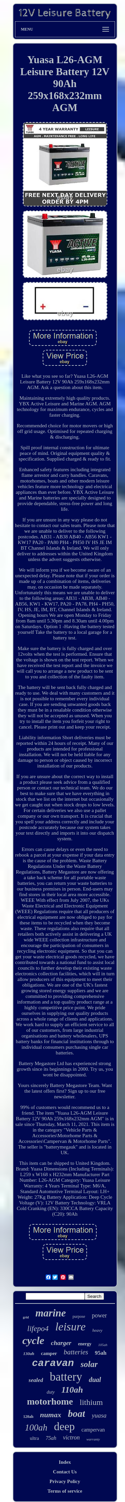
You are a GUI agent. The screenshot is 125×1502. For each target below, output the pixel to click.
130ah (28, 1353)
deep (64, 1427)
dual (95, 1379)
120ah (28, 1416)
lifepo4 (38, 1328)
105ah (102, 1345)
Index (65, 1462)
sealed (36, 1380)
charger (61, 1342)
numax (50, 1415)
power (99, 1315)
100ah (36, 1428)
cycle (33, 1340)
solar (89, 1364)
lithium (91, 1402)
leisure (70, 1326)
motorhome (50, 1401)
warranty (93, 1439)
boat (76, 1413)
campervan (93, 1430)
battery (66, 1376)
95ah (101, 1353)
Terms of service (64, 1491)
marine (50, 1313)
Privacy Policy (64, 1481)
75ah (51, 1438)
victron (71, 1437)
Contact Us (65, 1471)
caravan (53, 1363)
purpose (79, 1316)
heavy (97, 1330)
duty (51, 1392)
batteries (76, 1352)
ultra (34, 1438)
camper (49, 1353)
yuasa (99, 1415)
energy (84, 1343)
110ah (72, 1390)
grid (26, 1317)
